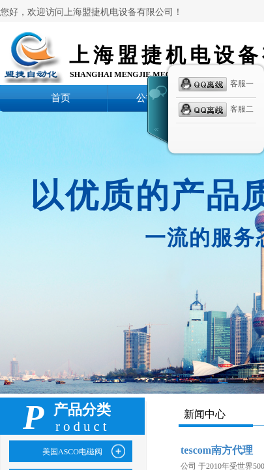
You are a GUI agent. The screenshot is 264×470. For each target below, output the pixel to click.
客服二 (216, 109)
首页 (60, 97)
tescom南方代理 (217, 450)
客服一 (216, 84)
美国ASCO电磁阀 (72, 451)
